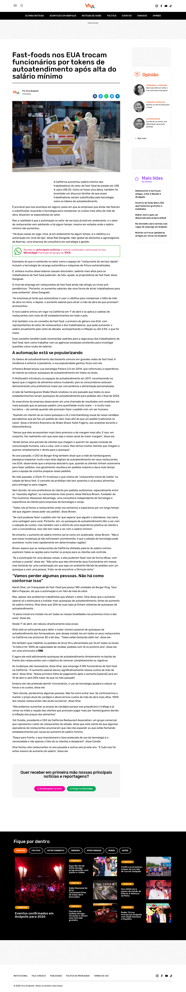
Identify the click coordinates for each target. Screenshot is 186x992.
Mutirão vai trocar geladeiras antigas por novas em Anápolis (151, 234)
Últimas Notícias (34, 15)
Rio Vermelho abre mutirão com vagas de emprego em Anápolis (151, 225)
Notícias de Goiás (91, 15)
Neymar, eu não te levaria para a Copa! (157, 106)
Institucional (21, 976)
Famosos (142, 15)
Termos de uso (101, 976)
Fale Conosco (39, 976)
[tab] (21, 850)
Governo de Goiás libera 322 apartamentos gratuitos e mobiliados (149, 206)
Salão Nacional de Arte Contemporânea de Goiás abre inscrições (78, 892)
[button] (95, 96)
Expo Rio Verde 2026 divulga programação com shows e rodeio (78, 869)
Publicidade (56, 976)
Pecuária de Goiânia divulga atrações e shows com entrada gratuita (78, 915)
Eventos (127, 15)
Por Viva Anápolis (30, 91)
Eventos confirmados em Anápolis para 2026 (34, 914)
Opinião (157, 15)
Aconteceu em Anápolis (63, 15)
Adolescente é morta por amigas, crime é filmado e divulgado (148, 194)
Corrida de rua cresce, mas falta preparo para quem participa (156, 124)
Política (111, 15)
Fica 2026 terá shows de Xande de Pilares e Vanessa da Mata (131, 892)
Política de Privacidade (78, 976)
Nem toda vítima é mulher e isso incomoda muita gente (157, 89)
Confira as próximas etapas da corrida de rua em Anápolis (131, 869)
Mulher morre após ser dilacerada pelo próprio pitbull (150, 216)
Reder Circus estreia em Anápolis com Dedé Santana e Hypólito (131, 915)
